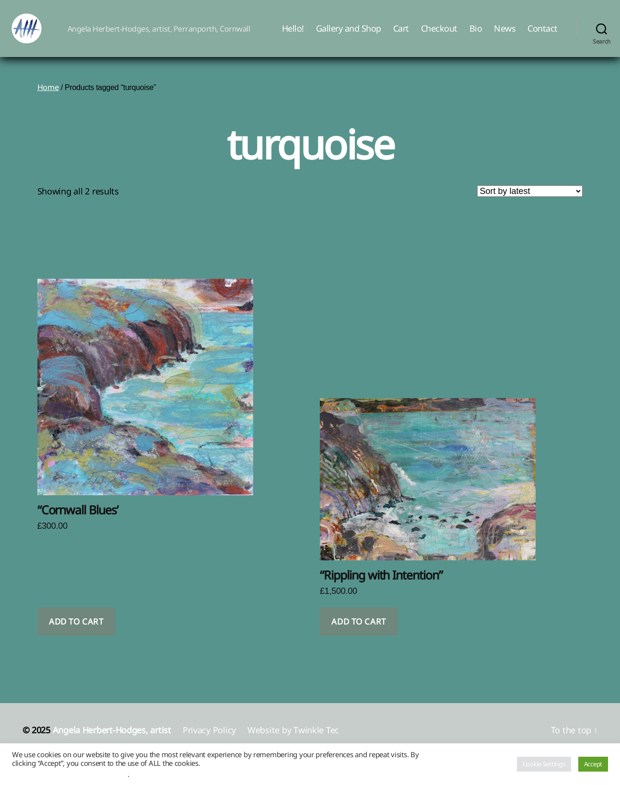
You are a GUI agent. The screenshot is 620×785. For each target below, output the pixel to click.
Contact (542, 35)
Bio (475, 35)
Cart (401, 35)
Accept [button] (593, 764)
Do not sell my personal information (70, 774)
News (504, 35)
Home (48, 100)
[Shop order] (530, 204)
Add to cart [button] (76, 633)
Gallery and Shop (348, 35)
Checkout (439, 35)
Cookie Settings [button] (544, 764)
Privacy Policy (209, 743)
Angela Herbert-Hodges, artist (112, 743)
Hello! (293, 35)
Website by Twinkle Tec (293, 743)
